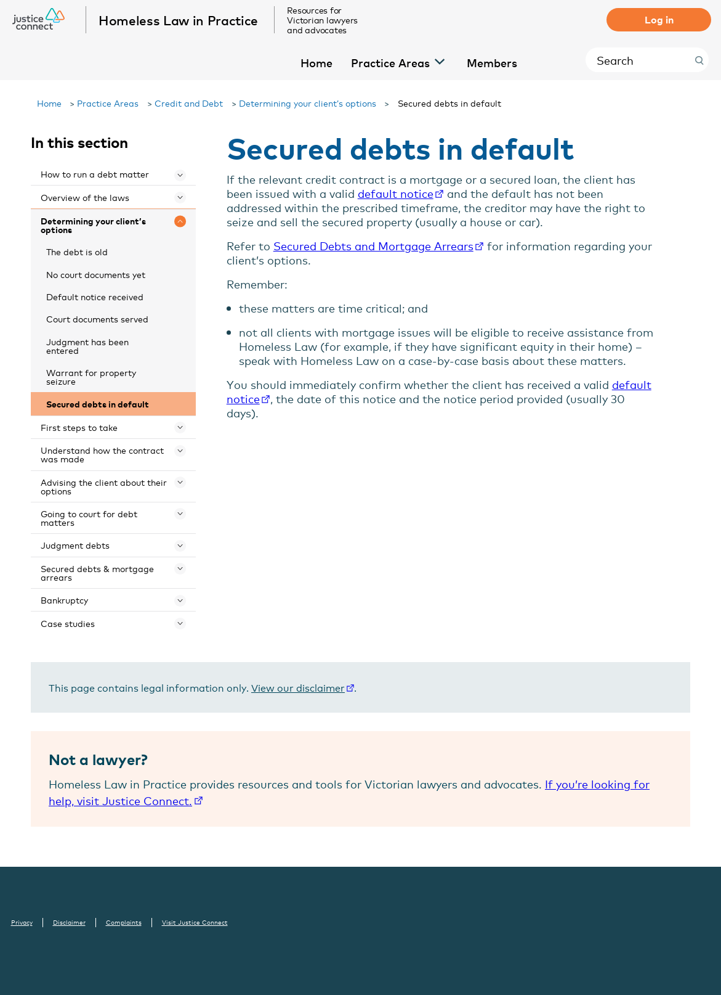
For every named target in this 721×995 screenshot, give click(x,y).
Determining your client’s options (307, 103)
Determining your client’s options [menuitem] (93, 225)
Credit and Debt (189, 103)
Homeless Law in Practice (179, 19)
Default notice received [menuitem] (94, 296)
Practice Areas (108, 103)
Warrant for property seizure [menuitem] (91, 376)
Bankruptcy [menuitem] (64, 599)
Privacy (22, 922)
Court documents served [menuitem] (97, 318)
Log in (659, 19)
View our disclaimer (298, 687)
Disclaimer (69, 922)
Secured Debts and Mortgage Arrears (373, 245)
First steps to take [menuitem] (79, 427)
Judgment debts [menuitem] (75, 545)
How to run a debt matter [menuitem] (95, 173)
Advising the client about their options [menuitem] (104, 486)
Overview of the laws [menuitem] (85, 197)
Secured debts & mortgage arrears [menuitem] (97, 572)
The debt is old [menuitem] (77, 251)
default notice (395, 193)
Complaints (124, 922)
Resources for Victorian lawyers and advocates (323, 20)
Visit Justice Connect (195, 922)
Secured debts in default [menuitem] (97, 403)
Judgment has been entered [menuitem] (87, 345)
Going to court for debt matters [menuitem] (89, 517)
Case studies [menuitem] (68, 623)
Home (49, 103)
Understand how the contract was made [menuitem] (102, 454)
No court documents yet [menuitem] (95, 274)
